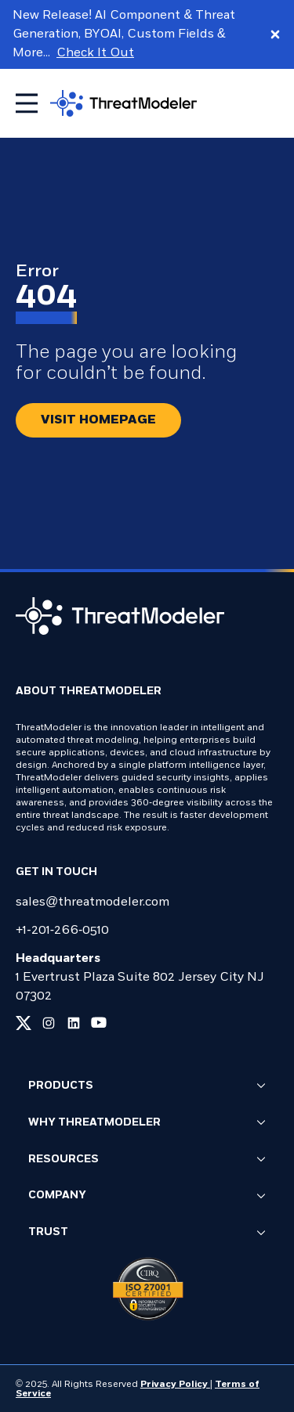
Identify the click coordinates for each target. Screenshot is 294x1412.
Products (147, 1086)
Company (147, 1196)
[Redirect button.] (98, 420)
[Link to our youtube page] (99, 1023)
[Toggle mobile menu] (27, 103)
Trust (147, 1233)
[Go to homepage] (123, 103)
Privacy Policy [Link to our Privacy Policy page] (175, 1384)
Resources (147, 1160)
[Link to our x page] (23, 1023)
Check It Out (95, 53)
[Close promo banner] (275, 34)
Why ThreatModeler (147, 1123)
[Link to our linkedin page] (74, 1023)
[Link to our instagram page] (48, 1023)
